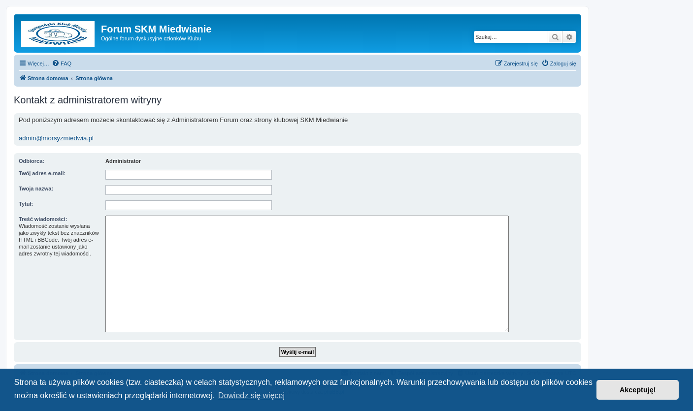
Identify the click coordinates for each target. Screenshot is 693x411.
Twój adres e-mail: (42, 173)
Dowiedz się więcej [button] (251, 395)
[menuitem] (61, 63)
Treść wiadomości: (43, 219)
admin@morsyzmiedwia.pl (56, 138)
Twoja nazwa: (36, 188)
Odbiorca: (31, 161)
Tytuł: (26, 204)
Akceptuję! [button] (638, 390)
